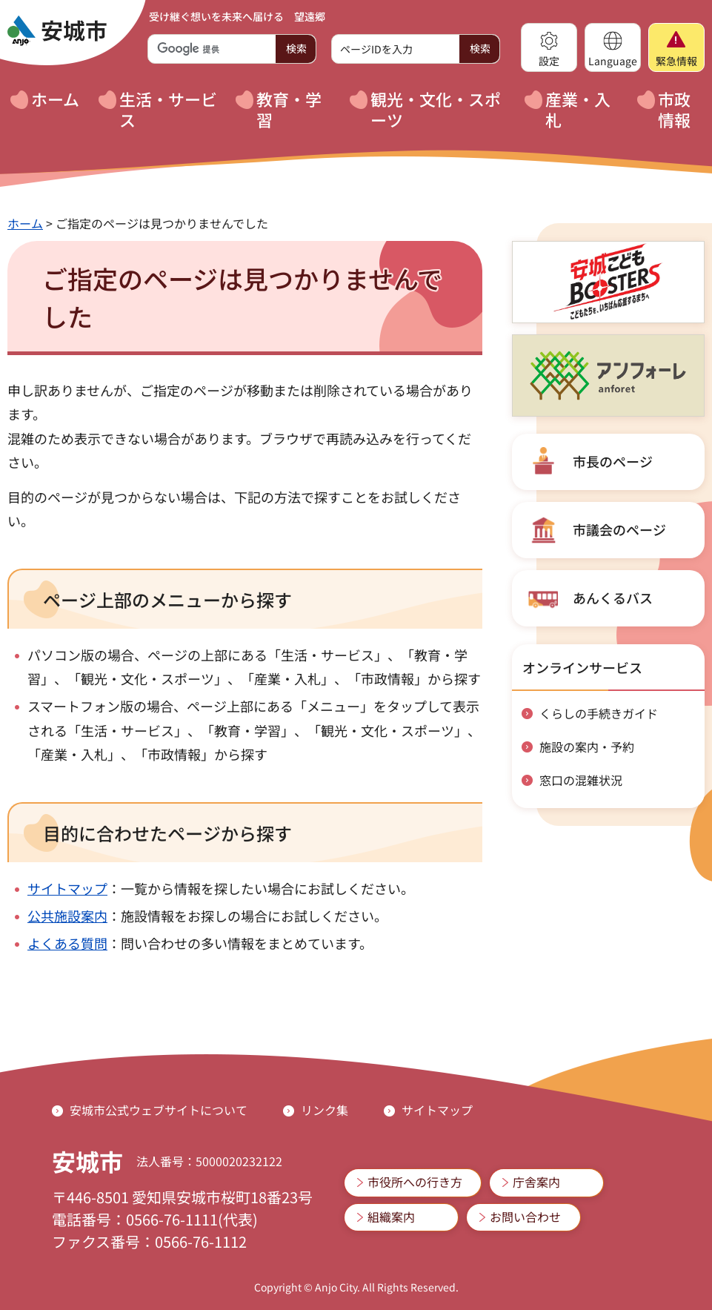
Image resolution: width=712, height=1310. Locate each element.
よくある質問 (67, 943)
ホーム (25, 223)
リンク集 (324, 1110)
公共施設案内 (67, 915)
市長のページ (613, 461)
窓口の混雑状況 (580, 780)
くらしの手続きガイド (598, 713)
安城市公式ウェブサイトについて (158, 1110)
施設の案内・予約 (586, 746)
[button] (549, 47)
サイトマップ (67, 888)
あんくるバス (613, 597)
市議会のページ (619, 529)
